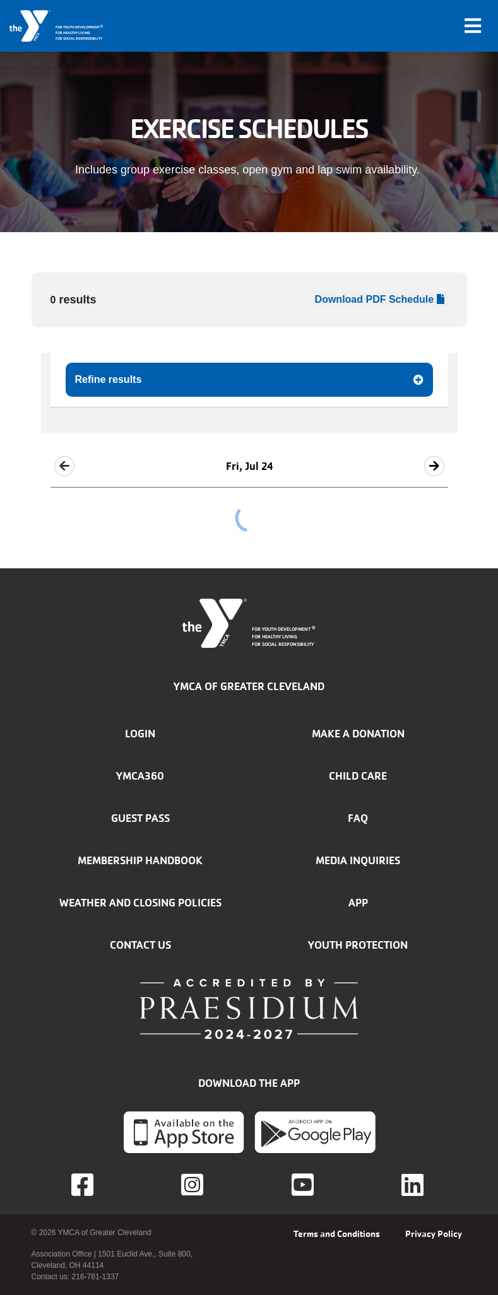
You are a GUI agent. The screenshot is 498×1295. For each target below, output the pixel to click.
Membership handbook (140, 860)
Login (140, 734)
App (358, 903)
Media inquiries (358, 860)
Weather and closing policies (140, 903)
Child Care (358, 776)
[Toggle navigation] (473, 26)
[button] (64, 466)
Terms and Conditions (336, 1233)
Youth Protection (358, 945)
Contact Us (140, 945)
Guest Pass (140, 818)
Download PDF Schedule (379, 299)
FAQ (358, 818)
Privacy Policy (433, 1233)
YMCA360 (140, 776)
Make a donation (358, 734)
